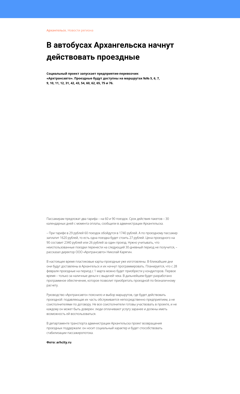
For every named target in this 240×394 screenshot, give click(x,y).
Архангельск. (57, 30)
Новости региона (80, 30)
